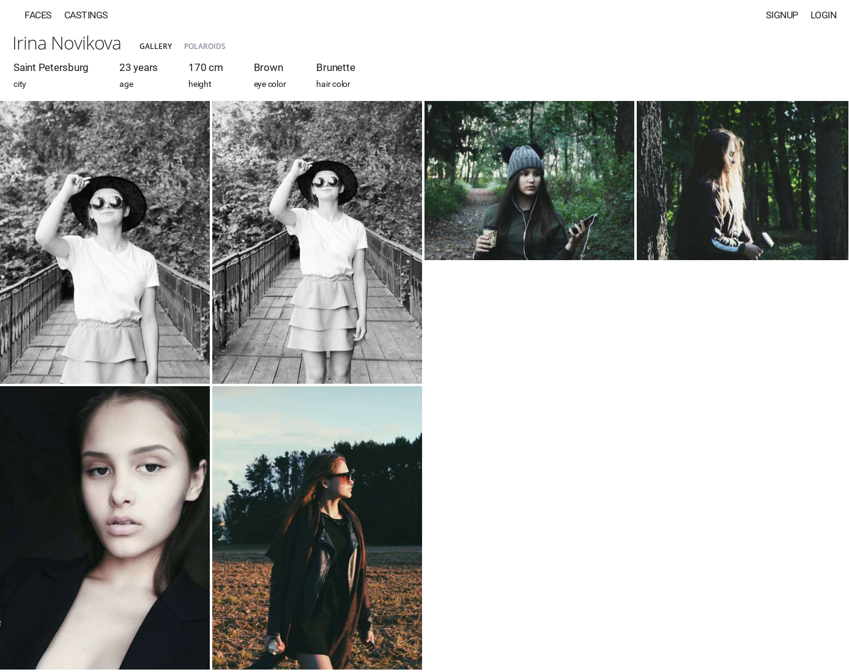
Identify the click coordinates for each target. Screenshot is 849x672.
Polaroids (205, 46)
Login (823, 15)
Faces (38, 15)
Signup (782, 15)
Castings (86, 15)
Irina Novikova (66, 42)
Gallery (155, 46)
